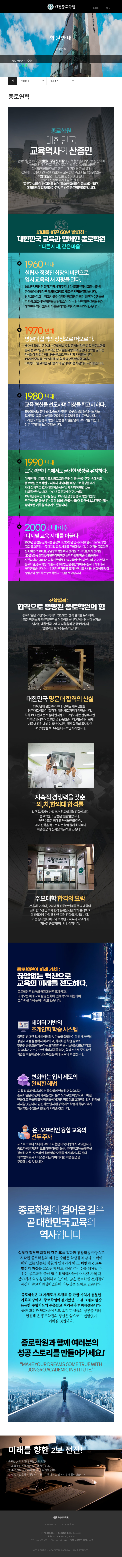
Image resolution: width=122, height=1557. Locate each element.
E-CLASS (64, 1524)
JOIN (108, 8)
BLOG (74, 1524)
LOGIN (96, 8)
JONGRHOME (51, 1524)
